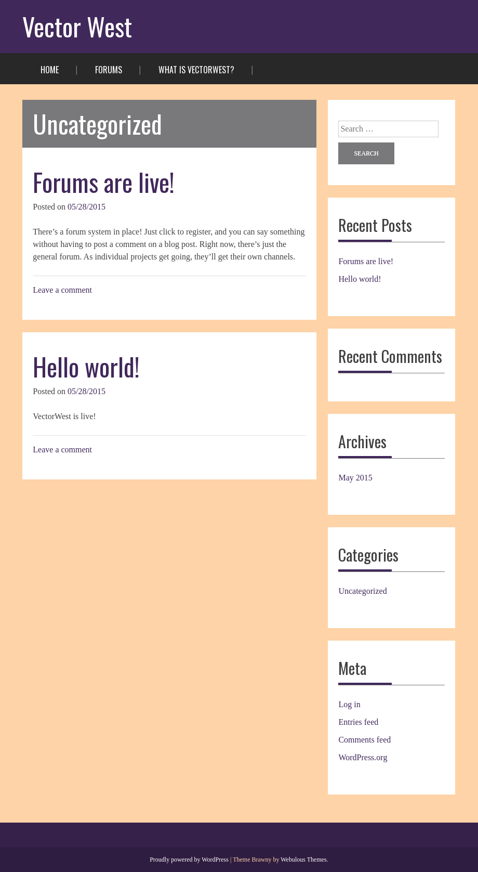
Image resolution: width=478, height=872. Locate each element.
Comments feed (364, 739)
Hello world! (86, 366)
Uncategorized (362, 591)
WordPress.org (362, 757)
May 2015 (355, 477)
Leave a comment (62, 289)
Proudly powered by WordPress (189, 859)
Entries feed (358, 722)
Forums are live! (104, 181)
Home (50, 69)
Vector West (77, 26)
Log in (349, 704)
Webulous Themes (303, 859)
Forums (108, 69)
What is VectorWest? (196, 69)
